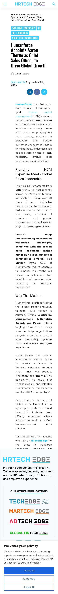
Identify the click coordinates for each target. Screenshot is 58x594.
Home (14, 14)
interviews (24, 14)
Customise (29, 579)
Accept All (29, 570)
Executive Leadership (23, 28)
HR (39, 28)
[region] (29, 567)
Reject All (29, 587)
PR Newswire (23, 74)
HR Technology (20, 33)
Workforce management (25, 38)
